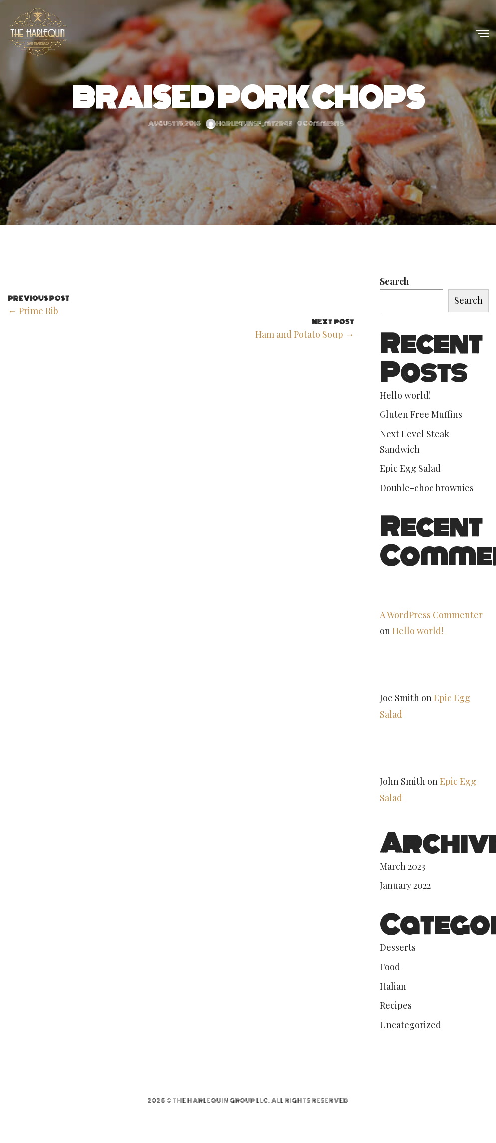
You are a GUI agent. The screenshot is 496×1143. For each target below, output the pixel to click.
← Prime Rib (33, 311)
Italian (393, 986)
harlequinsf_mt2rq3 (249, 123)
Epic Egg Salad (410, 468)
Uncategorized (410, 1025)
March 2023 (402, 866)
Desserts (398, 947)
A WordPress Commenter (431, 615)
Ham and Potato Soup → (304, 334)
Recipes (396, 1005)
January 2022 (405, 885)
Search (394, 281)
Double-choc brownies (427, 488)
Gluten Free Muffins (421, 414)
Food (390, 967)
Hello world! (405, 395)
